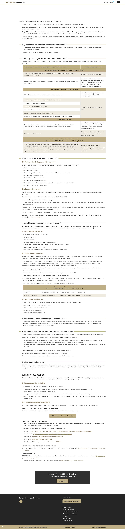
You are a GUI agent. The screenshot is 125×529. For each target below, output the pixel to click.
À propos (65, 516)
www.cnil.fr (37, 217)
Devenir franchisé (68, 509)
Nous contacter (67, 520)
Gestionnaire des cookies (98, 527)
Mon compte (108, 2)
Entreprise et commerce (70, 512)
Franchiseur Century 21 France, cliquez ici (72, 460)
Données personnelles (69, 527)
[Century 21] (15, 2)
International (66, 518)
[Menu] (118, 2)
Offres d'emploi (67, 507)
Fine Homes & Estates (69, 514)
